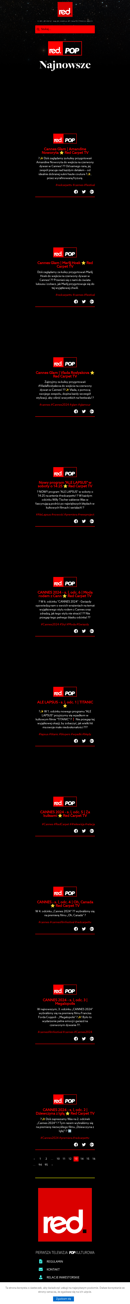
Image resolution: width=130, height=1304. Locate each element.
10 (58, 1158)
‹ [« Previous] (34, 1158)
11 (64, 1158)
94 (40, 1164)
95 (46, 1164)
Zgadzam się (63, 1298)
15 (87, 1158)
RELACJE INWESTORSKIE (63, 1277)
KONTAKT (53, 1269)
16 (93, 1158)
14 (82, 1158)
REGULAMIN (55, 1262)
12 (70, 1158)
